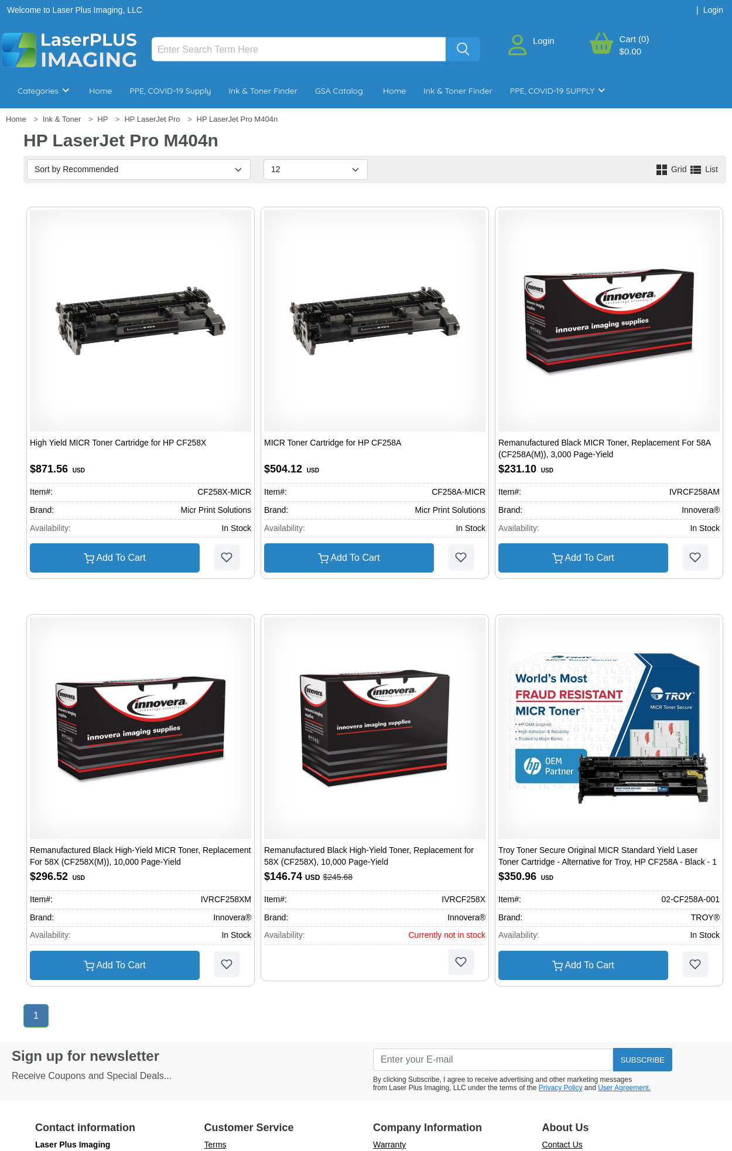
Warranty (389, 1144)
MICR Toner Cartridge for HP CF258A (332, 442)
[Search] (299, 49)
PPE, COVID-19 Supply (170, 90)
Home (100, 90)
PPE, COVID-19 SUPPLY (557, 90)
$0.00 (631, 51)
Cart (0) (634, 39)
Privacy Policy (561, 1088)
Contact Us (562, 1144)
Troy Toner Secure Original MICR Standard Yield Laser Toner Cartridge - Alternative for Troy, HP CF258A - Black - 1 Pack (607, 861)
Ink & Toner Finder (263, 90)
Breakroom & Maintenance (82, 126)
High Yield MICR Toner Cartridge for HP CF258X (118, 442)
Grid (672, 169)
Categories (43, 90)
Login (544, 41)
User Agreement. (624, 1088)
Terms (215, 1144)
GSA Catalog (339, 90)
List (703, 169)
